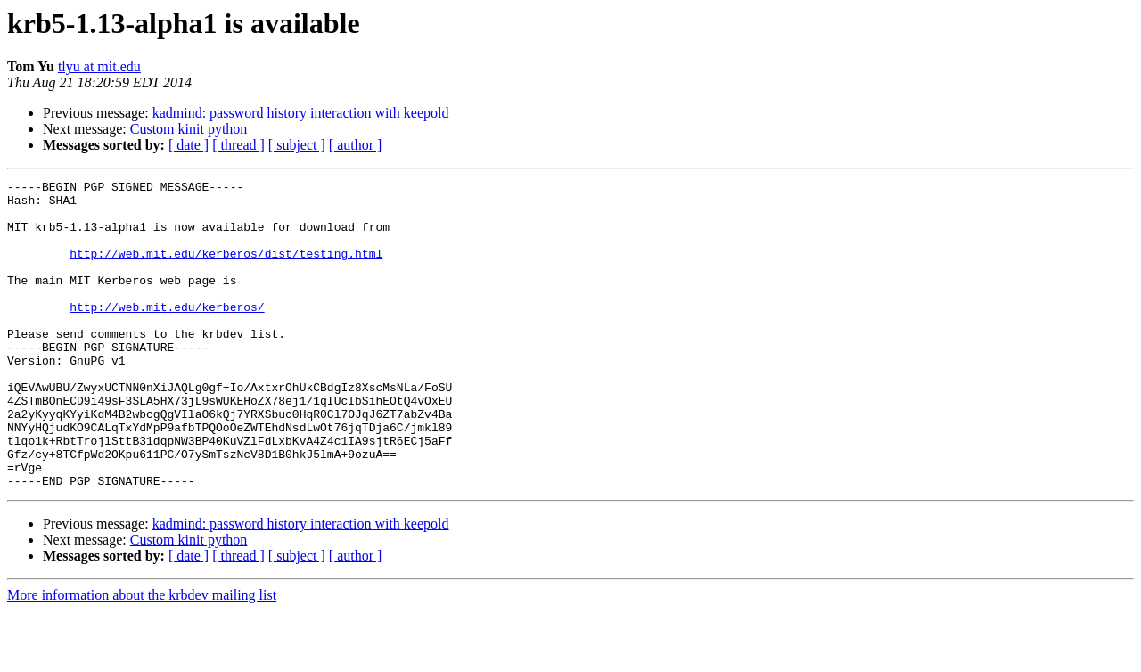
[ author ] (355, 144)
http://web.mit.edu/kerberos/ (167, 333)
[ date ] (188, 144)
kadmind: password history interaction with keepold (300, 112)
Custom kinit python (189, 128)
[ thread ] (238, 144)
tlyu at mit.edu (99, 66)
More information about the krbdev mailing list (141, 656)
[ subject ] (296, 144)
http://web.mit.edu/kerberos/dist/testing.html (226, 269)
